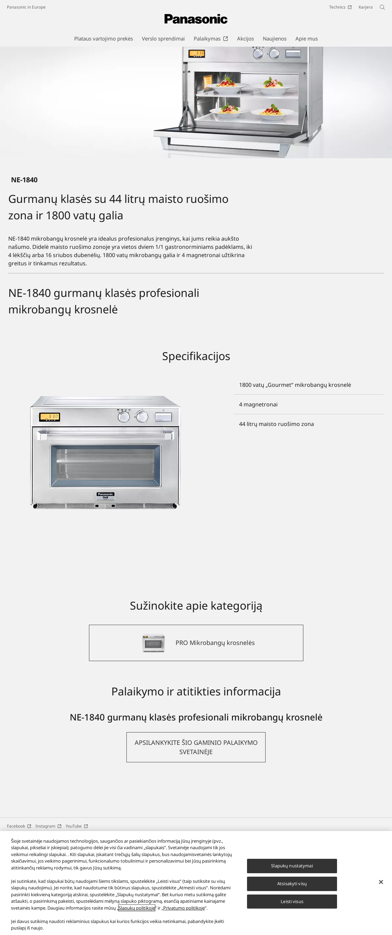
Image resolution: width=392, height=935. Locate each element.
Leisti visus (292, 901)
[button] (196, 816)
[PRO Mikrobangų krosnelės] (196, 712)
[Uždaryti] (381, 882)
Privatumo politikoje (184, 908)
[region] (196, 883)
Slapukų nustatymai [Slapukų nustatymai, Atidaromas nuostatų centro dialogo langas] (292, 866)
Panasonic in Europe (26, 7)
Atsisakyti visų (292, 883)
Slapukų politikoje (137, 908)
